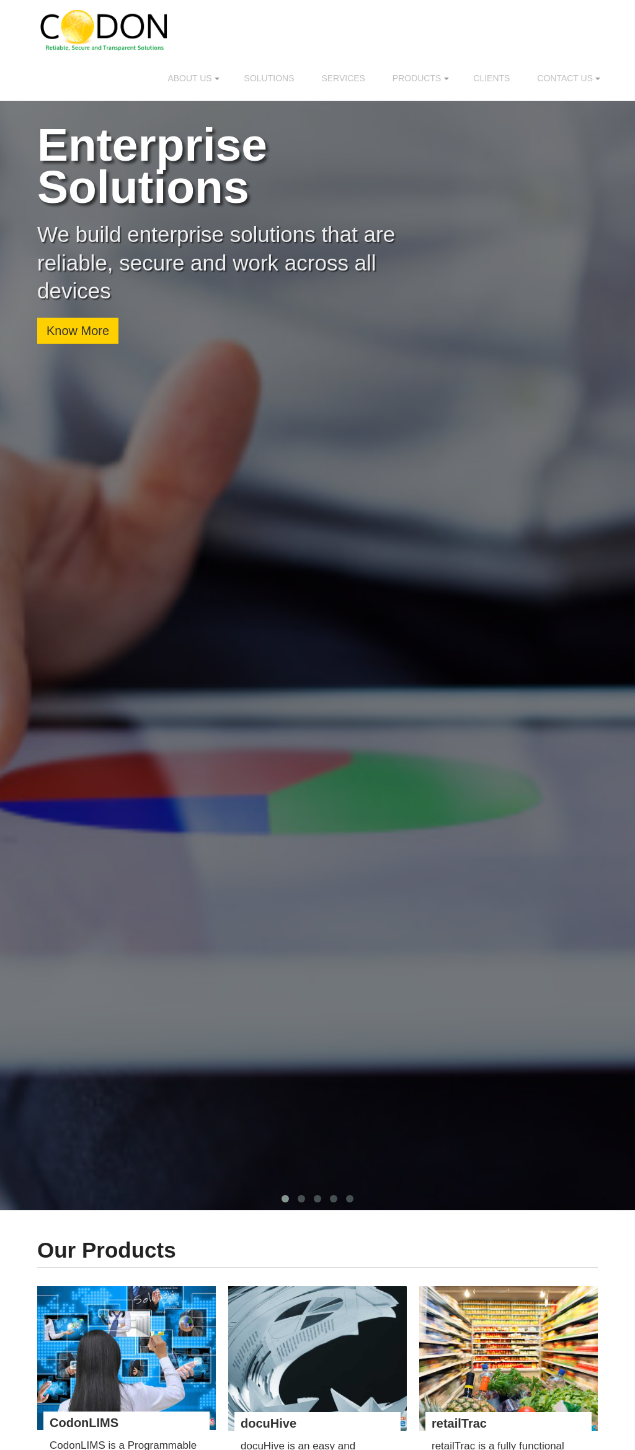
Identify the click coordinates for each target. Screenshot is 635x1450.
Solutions (269, 78)
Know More (78, 331)
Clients (491, 78)
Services (343, 78)
